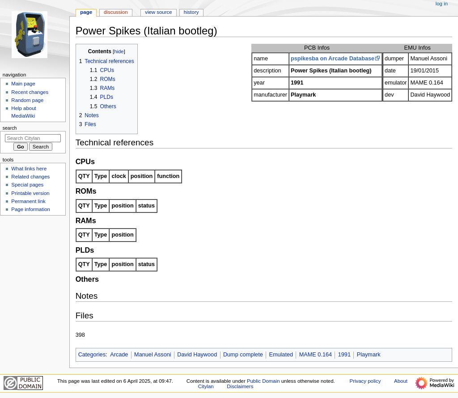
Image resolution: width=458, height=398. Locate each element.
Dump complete (243, 354)
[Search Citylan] (33, 138)
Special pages (27, 184)
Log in (442, 3)
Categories (92, 354)
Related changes (30, 176)
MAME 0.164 (315, 354)
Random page (27, 100)
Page (86, 12)
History (191, 12)
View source (158, 12)
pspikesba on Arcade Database (332, 58)
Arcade (119, 354)
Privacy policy (365, 381)
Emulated (281, 354)
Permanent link (28, 201)
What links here (29, 168)
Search (10, 128)
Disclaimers (240, 386)
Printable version (30, 193)
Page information (30, 209)
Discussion (115, 12)
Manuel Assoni (152, 354)
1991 (344, 354)
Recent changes (29, 92)
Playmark (369, 354)
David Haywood (197, 354)
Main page (23, 83)
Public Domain (263, 381)
